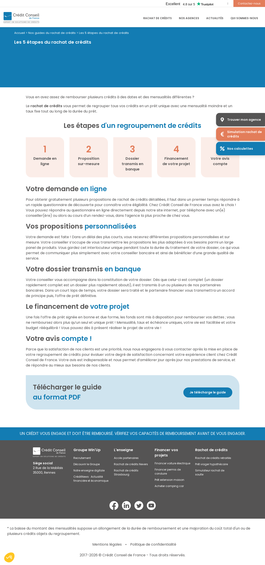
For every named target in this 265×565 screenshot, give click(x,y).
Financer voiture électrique (172, 463)
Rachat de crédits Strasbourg (126, 472)
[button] (9, 557)
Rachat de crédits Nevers (131, 464)
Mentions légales (107, 544)
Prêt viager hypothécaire (211, 464)
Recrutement (82, 458)
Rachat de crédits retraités (213, 458)
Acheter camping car (169, 486)
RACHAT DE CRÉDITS (157, 18)
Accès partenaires (126, 458)
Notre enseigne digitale (89, 470)
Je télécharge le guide (208, 392)
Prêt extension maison (169, 480)
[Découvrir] (182, 392)
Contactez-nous (249, 3)
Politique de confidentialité (153, 544)
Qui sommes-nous (244, 18)
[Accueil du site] (21, 17)
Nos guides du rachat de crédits (52, 33)
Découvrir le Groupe (86, 464)
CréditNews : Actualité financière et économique (90, 479)
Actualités (214, 18)
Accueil (19, 33)
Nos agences (189, 18)
